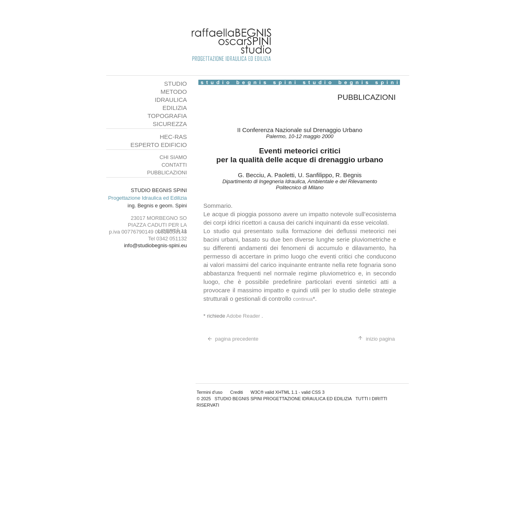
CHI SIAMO (173, 157)
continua (303, 299)
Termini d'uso (209, 392)
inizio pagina (374, 339)
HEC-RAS (173, 136)
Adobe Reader (244, 316)
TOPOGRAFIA (167, 115)
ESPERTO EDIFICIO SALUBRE (158, 148)
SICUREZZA (169, 123)
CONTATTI (174, 165)
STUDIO (175, 83)
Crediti (236, 392)
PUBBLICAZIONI (167, 173)
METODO (174, 91)
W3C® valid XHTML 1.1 (274, 392)
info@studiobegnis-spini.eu (155, 245)
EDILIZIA (175, 107)
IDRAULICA (170, 99)
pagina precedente (231, 339)
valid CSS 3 (312, 392)
